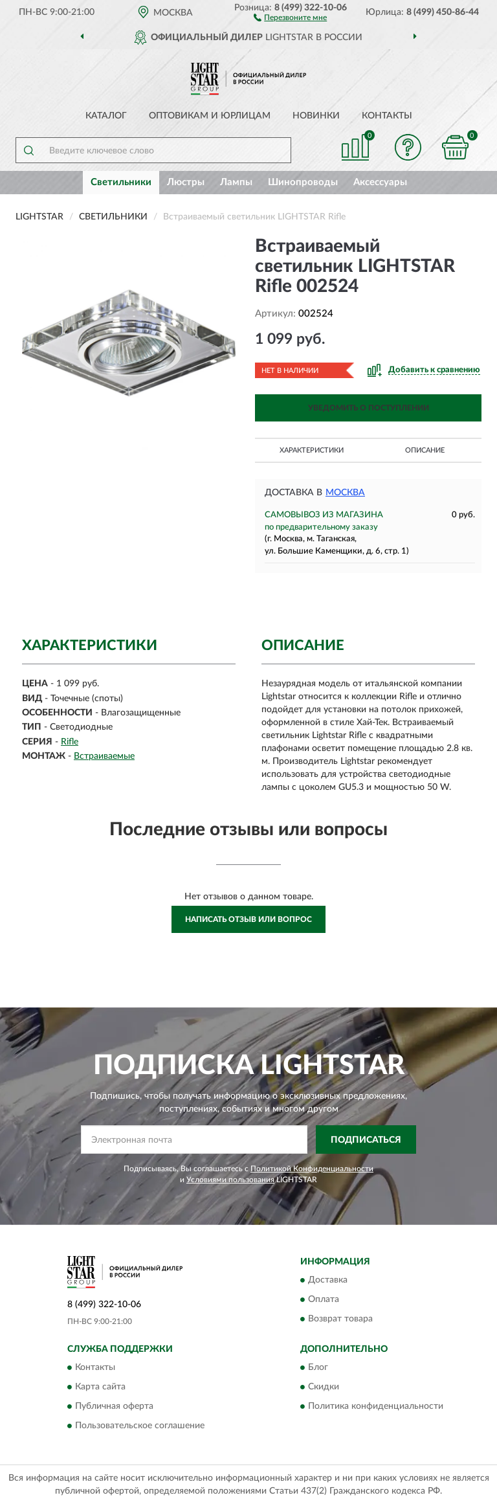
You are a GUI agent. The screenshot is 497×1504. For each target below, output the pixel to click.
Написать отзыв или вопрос (248, 919)
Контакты (387, 115)
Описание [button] (425, 450)
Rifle (69, 741)
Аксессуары (380, 182)
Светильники (121, 182)
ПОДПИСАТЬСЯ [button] (366, 1140)
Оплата (323, 1299)
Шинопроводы (303, 182)
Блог (318, 1368)
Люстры (185, 182)
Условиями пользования (230, 1180)
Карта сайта (100, 1387)
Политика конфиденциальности (375, 1406)
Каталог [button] (106, 115)
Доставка (328, 1280)
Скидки (323, 1387)
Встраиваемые (104, 756)
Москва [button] (345, 492)
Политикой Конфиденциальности (311, 1169)
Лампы (236, 182)
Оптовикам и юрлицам (210, 115)
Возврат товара (340, 1318)
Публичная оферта (114, 1406)
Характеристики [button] (312, 450)
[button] (290, 17)
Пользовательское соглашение (139, 1426)
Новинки (316, 115)
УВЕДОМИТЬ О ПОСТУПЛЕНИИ (368, 408)
